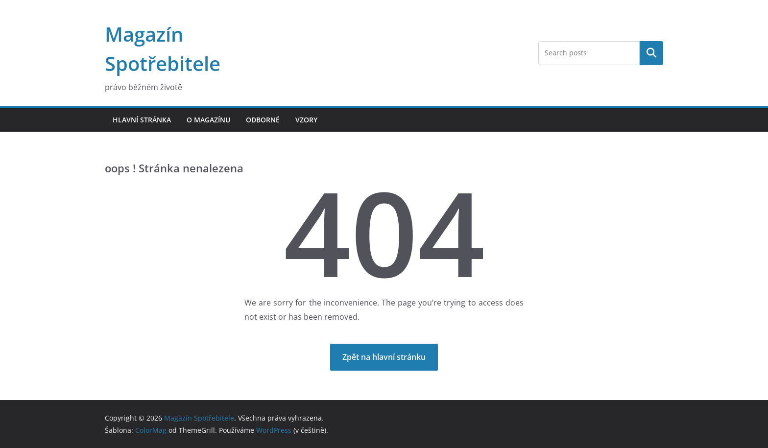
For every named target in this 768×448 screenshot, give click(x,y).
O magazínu (208, 119)
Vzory (306, 119)
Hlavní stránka (142, 119)
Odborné (263, 119)
